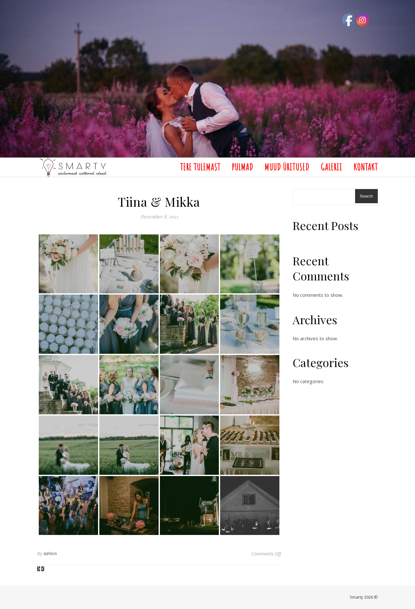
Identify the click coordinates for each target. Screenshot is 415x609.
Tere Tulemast (200, 167)
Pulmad (242, 167)
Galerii (331, 167)
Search (366, 196)
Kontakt (366, 167)
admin (50, 553)
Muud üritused (287, 167)
